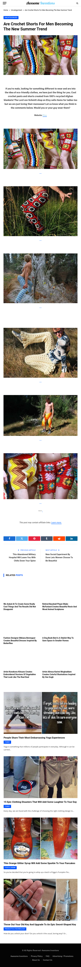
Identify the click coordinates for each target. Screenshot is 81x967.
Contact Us (47, 960)
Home (5, 10)
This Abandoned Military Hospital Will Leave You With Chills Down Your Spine (22, 557)
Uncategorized (16, 10)
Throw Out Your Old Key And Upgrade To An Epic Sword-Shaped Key (40, 924)
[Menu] (4, 3)
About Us (36, 960)
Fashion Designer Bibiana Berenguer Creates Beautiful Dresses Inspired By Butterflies (20, 640)
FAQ (47, 956)
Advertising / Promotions (62, 956)
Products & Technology (15, 929)
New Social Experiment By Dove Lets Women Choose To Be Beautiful (59, 557)
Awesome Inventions (19, 956)
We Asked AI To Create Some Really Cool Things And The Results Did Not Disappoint (19, 606)
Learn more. (56, 522)
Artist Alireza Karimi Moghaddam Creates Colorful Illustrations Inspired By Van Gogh (58, 674)
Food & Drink (10, 868)
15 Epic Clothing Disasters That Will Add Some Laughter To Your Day (40, 801)
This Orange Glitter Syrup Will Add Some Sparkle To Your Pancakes (39, 863)
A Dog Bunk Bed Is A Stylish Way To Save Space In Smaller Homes (58, 639)
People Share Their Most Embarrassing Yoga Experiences (34, 737)
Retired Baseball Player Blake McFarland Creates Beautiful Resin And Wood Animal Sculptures (59, 606)
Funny (7, 742)
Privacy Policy (37, 956)
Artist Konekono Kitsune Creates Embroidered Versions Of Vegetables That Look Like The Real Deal (19, 674)
